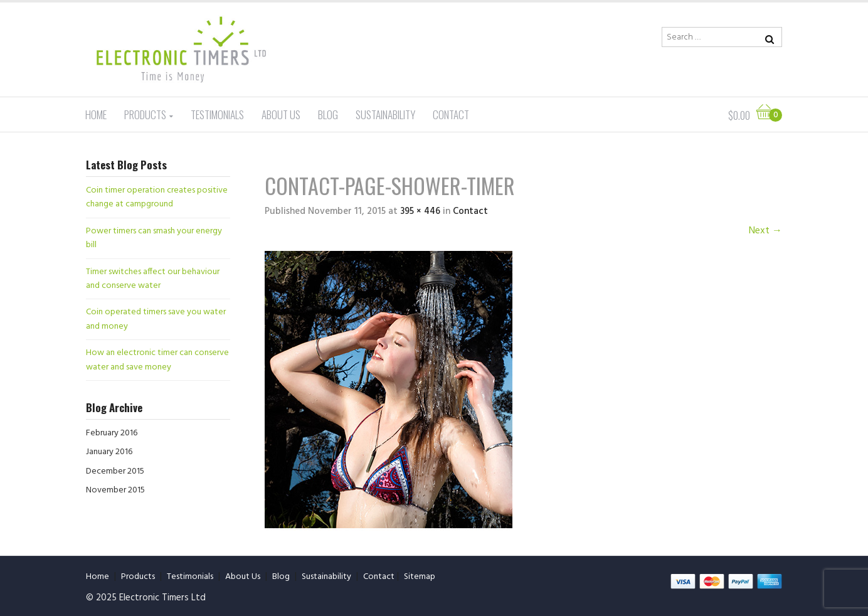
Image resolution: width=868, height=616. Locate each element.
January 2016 (109, 452)
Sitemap (419, 577)
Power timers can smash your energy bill (154, 238)
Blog (328, 114)
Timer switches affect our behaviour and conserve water (153, 279)
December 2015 (115, 471)
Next (765, 231)
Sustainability (385, 114)
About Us (281, 114)
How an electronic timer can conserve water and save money (157, 360)
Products (145, 114)
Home (96, 114)
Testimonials (217, 114)
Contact (451, 114)
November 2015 (115, 490)
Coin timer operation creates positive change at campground (157, 197)
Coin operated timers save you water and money (156, 319)
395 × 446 (420, 211)
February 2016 (111, 433)
